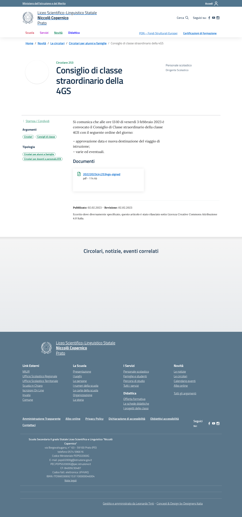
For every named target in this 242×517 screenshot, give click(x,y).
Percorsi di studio (134, 381)
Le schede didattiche (136, 403)
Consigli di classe (46, 136)
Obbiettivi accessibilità (164, 418)
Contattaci (29, 425)
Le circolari (180, 376)
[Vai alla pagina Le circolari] (57, 43)
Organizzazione (82, 395)
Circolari (28, 136)
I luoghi (77, 376)
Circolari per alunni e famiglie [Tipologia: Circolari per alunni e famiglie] (39, 154)
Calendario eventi (185, 381)
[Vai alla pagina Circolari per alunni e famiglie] (88, 43)
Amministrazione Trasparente (42, 418)
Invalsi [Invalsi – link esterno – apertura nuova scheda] (27, 395)
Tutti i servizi (131, 385)
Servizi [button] (44, 32)
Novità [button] (58, 32)
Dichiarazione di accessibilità (127, 418)
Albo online (181, 385)
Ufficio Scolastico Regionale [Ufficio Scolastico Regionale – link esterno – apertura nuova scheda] (40, 376)
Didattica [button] (74, 32)
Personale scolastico (136, 371)
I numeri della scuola (85, 385)
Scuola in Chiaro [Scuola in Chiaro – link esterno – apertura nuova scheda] (33, 385)
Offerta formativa (134, 399)
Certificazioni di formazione (200, 33)
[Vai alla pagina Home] (29, 43)
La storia (78, 399)
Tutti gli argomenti (185, 393)
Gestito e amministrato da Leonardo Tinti (128, 503)
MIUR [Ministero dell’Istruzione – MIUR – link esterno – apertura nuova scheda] (26, 371)
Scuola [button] (29, 32)
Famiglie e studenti (135, 376)
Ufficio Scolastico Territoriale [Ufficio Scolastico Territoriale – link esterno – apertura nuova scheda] (40, 381)
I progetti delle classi (136, 408)
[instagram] (217, 17)
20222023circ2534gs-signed (101, 174)
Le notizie (180, 371)
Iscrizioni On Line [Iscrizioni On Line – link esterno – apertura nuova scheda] (33, 390)
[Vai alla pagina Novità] (42, 43)
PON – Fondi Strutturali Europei (158, 33)
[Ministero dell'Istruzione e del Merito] (44, 3)
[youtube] (213, 17)
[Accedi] (211, 3)
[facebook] (209, 17)
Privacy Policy (94, 418)
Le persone (80, 381)
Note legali (71, 480)
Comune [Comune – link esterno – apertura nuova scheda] (28, 399)
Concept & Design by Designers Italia (180, 503)
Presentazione (82, 371)
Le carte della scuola (85, 390)
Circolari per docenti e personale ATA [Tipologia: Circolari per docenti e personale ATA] (42, 159)
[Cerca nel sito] (183, 17)
